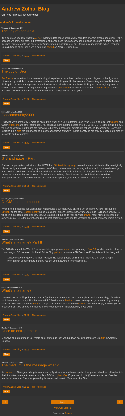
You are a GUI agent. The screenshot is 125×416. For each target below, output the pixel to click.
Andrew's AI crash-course (15, 22)
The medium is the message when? (30, 365)
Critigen (5, 212)
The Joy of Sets (14, 71)
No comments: (39, 55)
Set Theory (7, 78)
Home (62, 402)
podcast (58, 252)
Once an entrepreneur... (20, 331)
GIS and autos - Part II (19, 158)
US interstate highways (64, 165)
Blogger (68, 413)
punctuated (64, 87)
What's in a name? (16, 290)
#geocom (14, 125)
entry (35, 303)
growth (87, 215)
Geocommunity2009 (17, 115)
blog (19, 131)
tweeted (9, 372)
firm (103, 338)
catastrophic (103, 87)
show (66, 249)
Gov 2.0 (92, 249)
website (114, 122)
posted (50, 47)
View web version (62, 408)
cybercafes (61, 375)
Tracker (68, 300)
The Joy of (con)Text (17, 31)
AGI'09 (37, 38)
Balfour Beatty (31, 212)
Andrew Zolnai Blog (25, 9)
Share (6, 60)
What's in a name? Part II (21, 242)
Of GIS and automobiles (20, 202)
